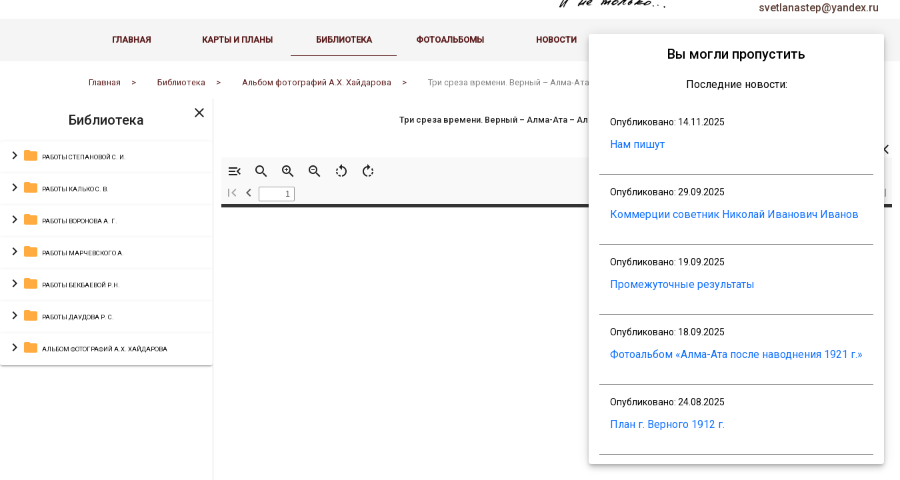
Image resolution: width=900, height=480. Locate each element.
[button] (106, 163)
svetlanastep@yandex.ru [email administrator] (819, 13)
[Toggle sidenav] (199, 118)
